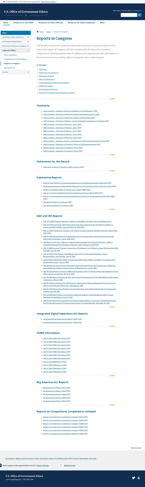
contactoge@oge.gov (13, 479)
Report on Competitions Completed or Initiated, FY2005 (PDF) (65, 434)
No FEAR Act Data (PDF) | (64, 458)
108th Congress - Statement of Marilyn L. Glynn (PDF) (62, 134)
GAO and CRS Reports (46, 79)
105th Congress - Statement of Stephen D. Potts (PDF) (62, 148)
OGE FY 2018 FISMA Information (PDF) (56, 348)
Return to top (136, 448)
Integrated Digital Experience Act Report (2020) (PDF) (62, 319)
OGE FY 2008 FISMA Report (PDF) (54, 368)
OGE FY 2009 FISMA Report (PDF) (54, 365)
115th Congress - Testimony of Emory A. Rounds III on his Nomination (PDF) (70, 111)
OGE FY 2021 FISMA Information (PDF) (56, 338)
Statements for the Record (48, 73)
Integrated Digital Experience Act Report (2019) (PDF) (62, 322)
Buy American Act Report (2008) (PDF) (56, 398)
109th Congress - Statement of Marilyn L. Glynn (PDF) (62, 128)
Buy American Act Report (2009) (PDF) (56, 394)
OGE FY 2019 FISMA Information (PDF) (56, 345)
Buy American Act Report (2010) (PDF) (56, 391)
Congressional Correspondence (15, 59)
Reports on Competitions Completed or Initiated (56, 93)
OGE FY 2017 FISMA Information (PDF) (56, 352)
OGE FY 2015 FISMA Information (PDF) (56, 358)
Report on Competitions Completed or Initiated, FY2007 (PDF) (65, 427)
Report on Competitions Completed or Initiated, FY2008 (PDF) (65, 424)
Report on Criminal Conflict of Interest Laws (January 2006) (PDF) (66, 190)
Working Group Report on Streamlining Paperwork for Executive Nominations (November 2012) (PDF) (79, 186)
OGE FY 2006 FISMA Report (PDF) (54, 372)
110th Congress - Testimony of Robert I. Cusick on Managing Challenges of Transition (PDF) (76, 121)
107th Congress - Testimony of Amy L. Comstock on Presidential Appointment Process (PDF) (76, 141)
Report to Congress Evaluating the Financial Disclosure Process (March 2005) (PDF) (73, 193)
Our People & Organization (12, 41)
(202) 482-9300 (28, 479)
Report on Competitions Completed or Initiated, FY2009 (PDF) (65, 420)
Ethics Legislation (10, 55)
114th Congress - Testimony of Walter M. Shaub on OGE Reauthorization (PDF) (71, 114)
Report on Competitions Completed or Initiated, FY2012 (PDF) (65, 417)
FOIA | (37, 458)
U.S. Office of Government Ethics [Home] (26, 11)
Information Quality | (47, 458)
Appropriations (9, 68)
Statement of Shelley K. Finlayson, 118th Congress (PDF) (63, 167)
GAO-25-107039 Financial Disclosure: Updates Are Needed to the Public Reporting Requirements (77, 221)
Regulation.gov (69, 465)
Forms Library (127, 10)
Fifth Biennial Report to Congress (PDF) (57, 202)
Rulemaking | (84, 458)
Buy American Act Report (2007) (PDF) (56, 401)
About (49, 32)
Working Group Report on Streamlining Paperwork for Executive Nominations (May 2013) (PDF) (77, 183)
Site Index (116, 10)
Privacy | (76, 458)
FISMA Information (46, 86)
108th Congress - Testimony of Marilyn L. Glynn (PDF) (62, 131)
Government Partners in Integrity (14, 46)
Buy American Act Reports (48, 89)
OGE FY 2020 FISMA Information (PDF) (56, 342)
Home (42, 32)
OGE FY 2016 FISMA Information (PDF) (56, 355)
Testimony (43, 69)
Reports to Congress (12, 63)
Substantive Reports (46, 76)
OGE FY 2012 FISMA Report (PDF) (54, 362)
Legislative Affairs (9, 50)
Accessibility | (10, 458)
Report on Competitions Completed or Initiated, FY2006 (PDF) (65, 430)
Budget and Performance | (25, 458)
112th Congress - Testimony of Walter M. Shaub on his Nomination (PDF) (69, 118)
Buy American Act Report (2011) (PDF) (56, 388)
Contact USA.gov (42, 465)
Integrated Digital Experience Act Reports (54, 83)
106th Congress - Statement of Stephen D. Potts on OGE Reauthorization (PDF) (71, 144)
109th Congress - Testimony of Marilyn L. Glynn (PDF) (62, 124)
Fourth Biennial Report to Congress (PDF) (58, 205)
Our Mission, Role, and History (13, 37)
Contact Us (138, 10)
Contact (5, 72)
